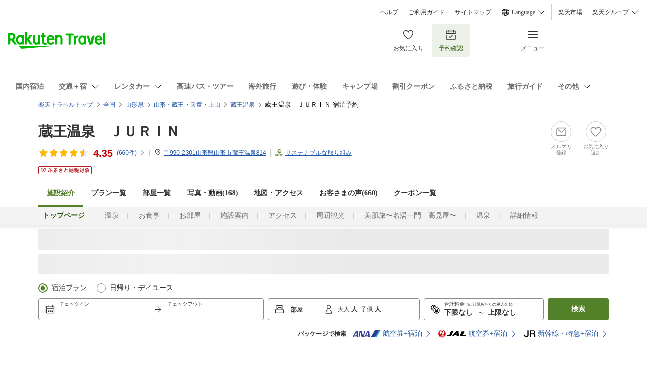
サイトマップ (473, 12)
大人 (344, 309)
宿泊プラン (69, 288)
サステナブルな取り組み (318, 152)
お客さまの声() (348, 193)
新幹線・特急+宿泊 (561, 334)
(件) (131, 153)
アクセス (282, 215)
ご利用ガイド (426, 12)
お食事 (149, 215)
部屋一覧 (157, 193)
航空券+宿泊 (387, 334)
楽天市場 (570, 12)
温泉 (112, 215)
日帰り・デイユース (141, 288)
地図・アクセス (278, 193)
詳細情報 (524, 215)
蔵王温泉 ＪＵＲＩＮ (109, 131)
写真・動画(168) (212, 193)
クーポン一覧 (415, 193)
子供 (368, 309)
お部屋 (190, 215)
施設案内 (234, 215)
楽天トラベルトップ (65, 104)
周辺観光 (330, 215)
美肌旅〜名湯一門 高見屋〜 (410, 215)
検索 (578, 309)
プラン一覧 (108, 193)
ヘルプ (389, 12)
